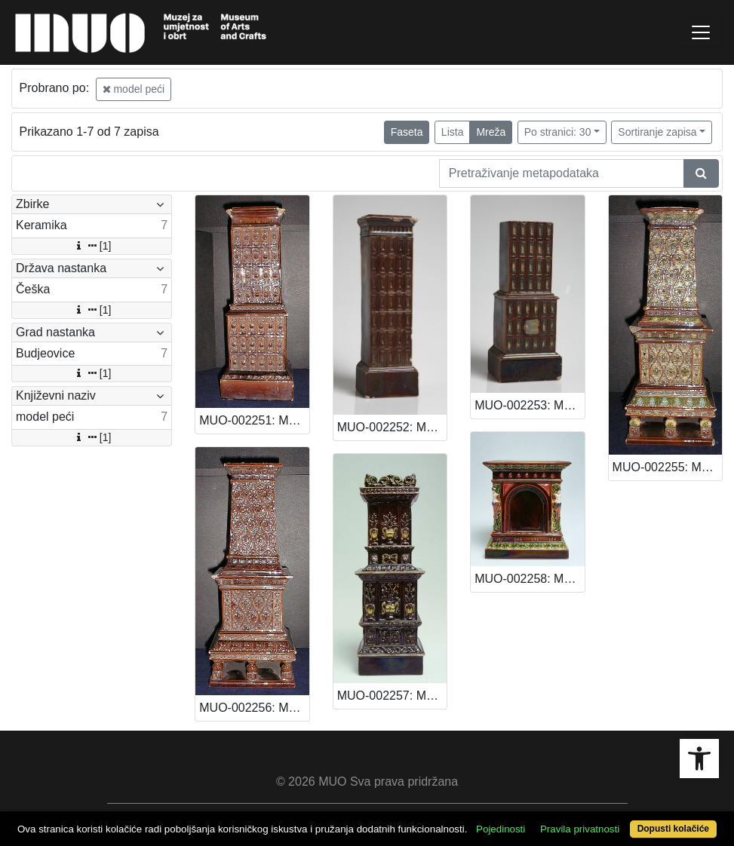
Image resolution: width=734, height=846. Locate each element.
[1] (92, 246)
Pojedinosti (500, 829)
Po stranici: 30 (557, 132)
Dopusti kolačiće (673, 828)
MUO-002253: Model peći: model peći (529, 405)
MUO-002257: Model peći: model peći (392, 695)
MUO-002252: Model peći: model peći (392, 427)
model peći (134, 89)
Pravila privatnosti (579, 829)
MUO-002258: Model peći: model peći (529, 578)
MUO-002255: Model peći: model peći (667, 467)
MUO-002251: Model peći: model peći (254, 420)
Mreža (490, 132)
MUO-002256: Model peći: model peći (254, 707)
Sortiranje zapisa (657, 132)
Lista (452, 132)
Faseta (407, 132)
